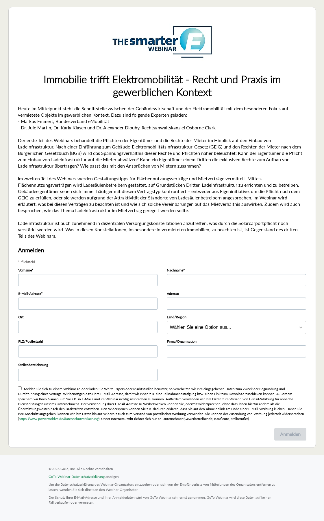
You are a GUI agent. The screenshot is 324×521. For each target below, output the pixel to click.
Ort (20, 317)
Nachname (175, 270)
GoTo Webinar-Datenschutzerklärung (77, 476)
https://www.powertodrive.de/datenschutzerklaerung (59, 419)
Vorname (25, 270)
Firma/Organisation (182, 341)
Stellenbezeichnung (33, 365)
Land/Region (176, 317)
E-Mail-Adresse (29, 293)
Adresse (173, 293)
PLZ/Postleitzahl (30, 341)
